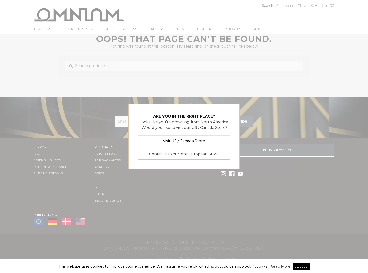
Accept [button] (301, 266)
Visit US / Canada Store (184, 141)
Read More (280, 266)
